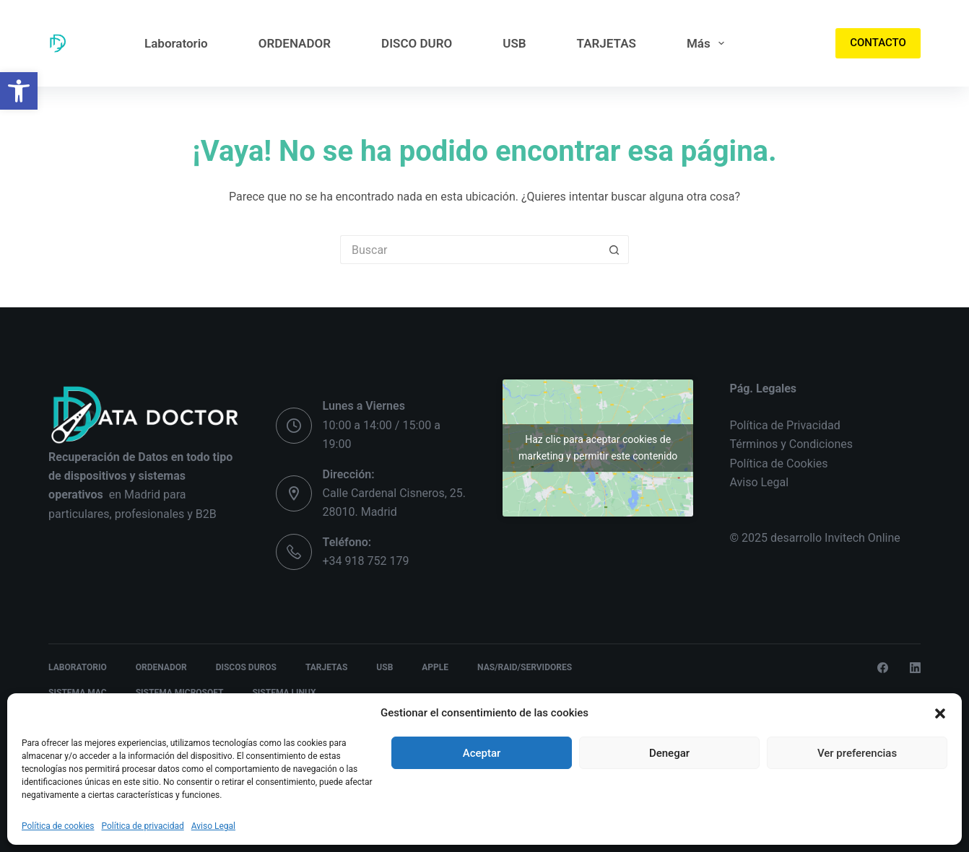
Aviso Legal (213, 826)
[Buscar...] (470, 249)
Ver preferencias (857, 753)
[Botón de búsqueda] (614, 249)
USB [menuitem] (514, 43)
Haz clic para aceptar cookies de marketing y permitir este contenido (597, 448)
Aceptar (482, 753)
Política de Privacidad (784, 425)
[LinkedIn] (915, 667)
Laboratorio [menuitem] (176, 43)
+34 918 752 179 (366, 561)
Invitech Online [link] (862, 538)
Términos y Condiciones (791, 444)
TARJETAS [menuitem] (606, 43)
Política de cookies (58, 826)
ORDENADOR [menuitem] (294, 43)
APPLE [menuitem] (435, 667)
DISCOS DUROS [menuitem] (246, 667)
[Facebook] (882, 667)
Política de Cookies (778, 463)
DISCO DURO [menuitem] (416, 43)
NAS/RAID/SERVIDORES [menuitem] (524, 667)
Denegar (669, 753)
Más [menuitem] (708, 43)
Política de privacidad (143, 826)
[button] (19, 91)
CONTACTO (878, 42)
